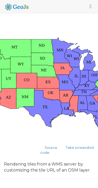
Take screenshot (80, 147)
